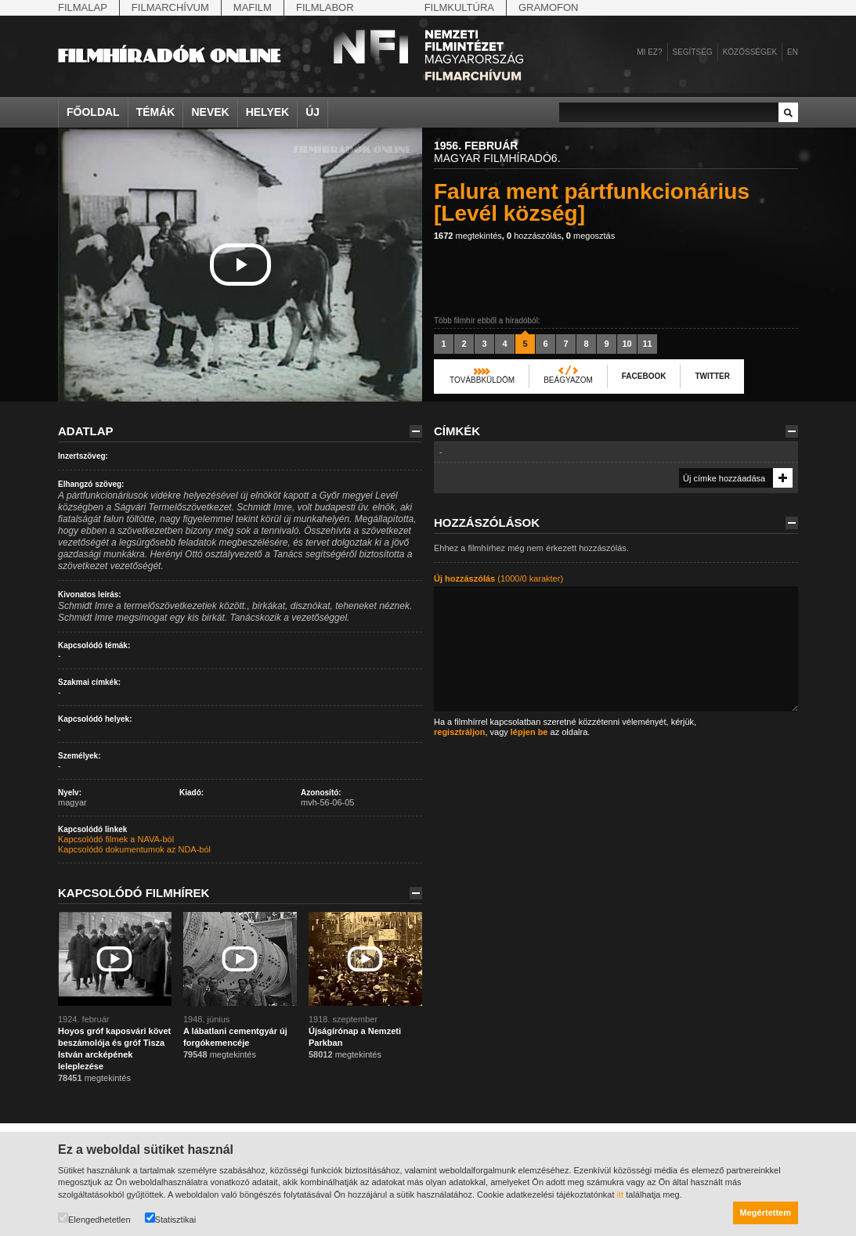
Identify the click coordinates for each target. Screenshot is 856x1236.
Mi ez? (649, 52)
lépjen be (529, 732)
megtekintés (468, 235)
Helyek (268, 112)
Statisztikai (171, 1218)
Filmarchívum (170, 7)
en (792, 52)
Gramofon (548, 7)
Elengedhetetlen (94, 1218)
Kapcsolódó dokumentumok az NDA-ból (134, 849)
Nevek (210, 112)
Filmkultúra (459, 7)
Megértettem (765, 1212)
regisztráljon (459, 732)
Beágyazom (568, 380)
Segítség (693, 52)
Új (312, 112)
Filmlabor (325, 7)
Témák (155, 112)
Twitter (712, 376)
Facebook (644, 376)
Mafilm (252, 7)
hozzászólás (534, 235)
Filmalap (82, 7)
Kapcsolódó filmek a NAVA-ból (116, 839)
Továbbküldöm (482, 380)
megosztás (590, 235)
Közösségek (750, 52)
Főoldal (93, 112)
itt (620, 1194)
